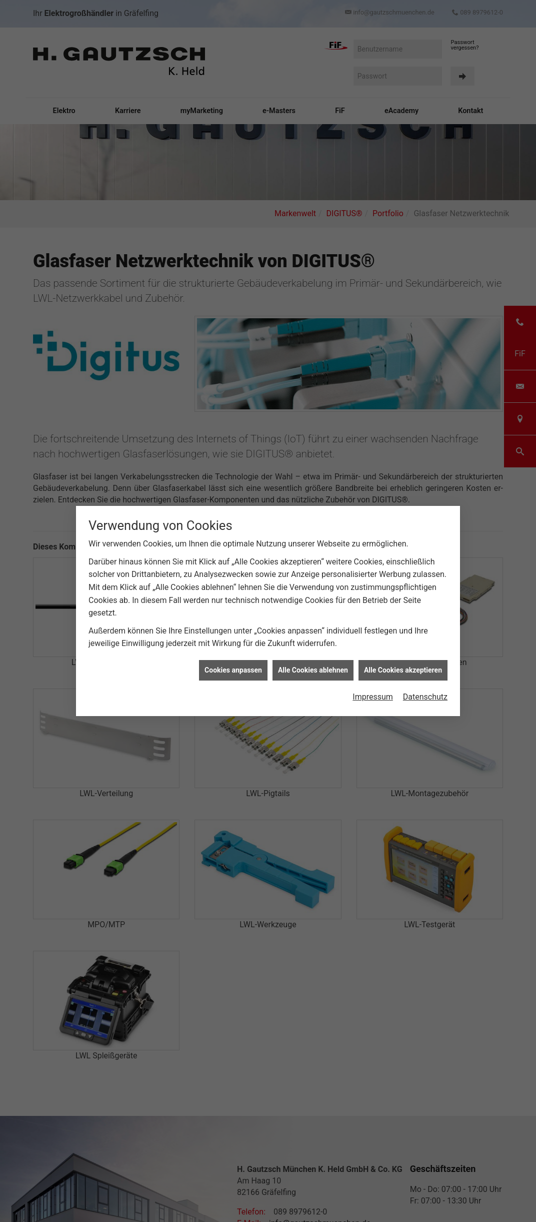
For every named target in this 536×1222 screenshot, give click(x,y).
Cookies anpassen (233, 663)
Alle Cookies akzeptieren (403, 663)
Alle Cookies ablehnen (313, 663)
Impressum (372, 690)
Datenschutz (425, 690)
